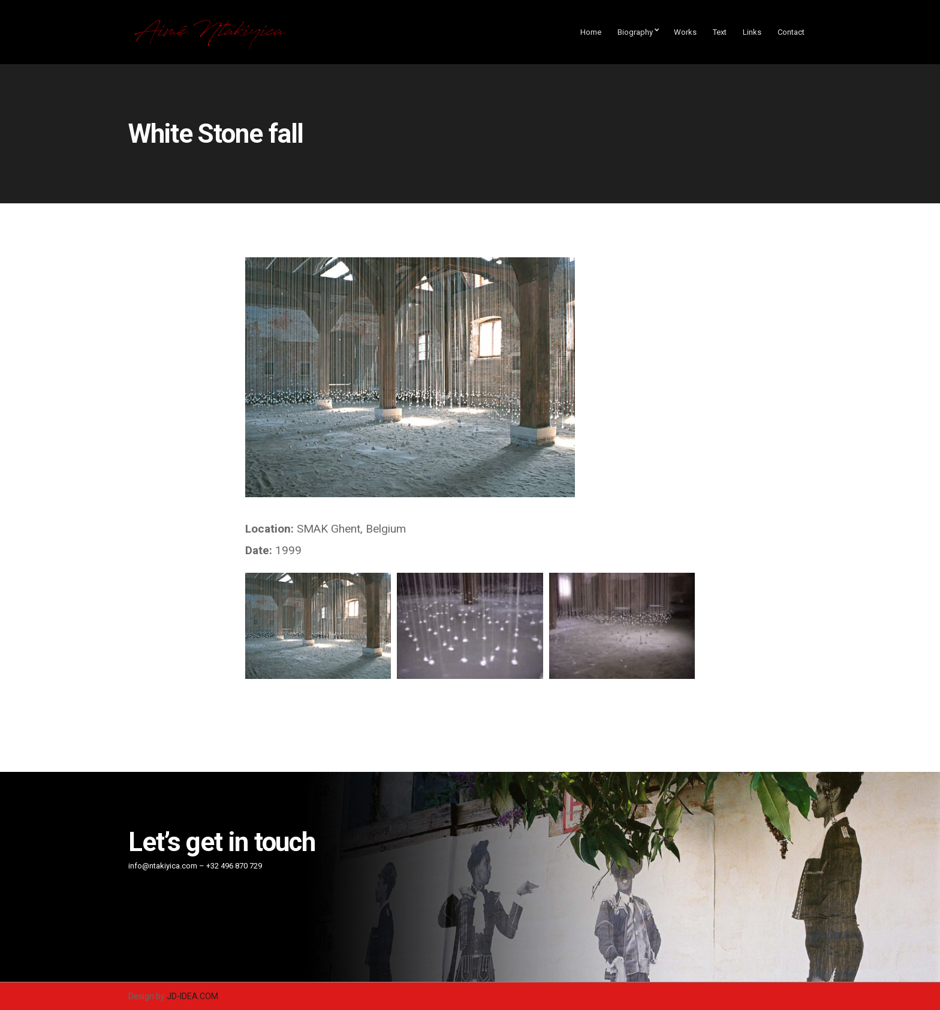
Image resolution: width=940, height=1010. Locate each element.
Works (685, 32)
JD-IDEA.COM (192, 996)
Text (720, 32)
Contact (791, 32)
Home (590, 32)
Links (752, 32)
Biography (635, 32)
